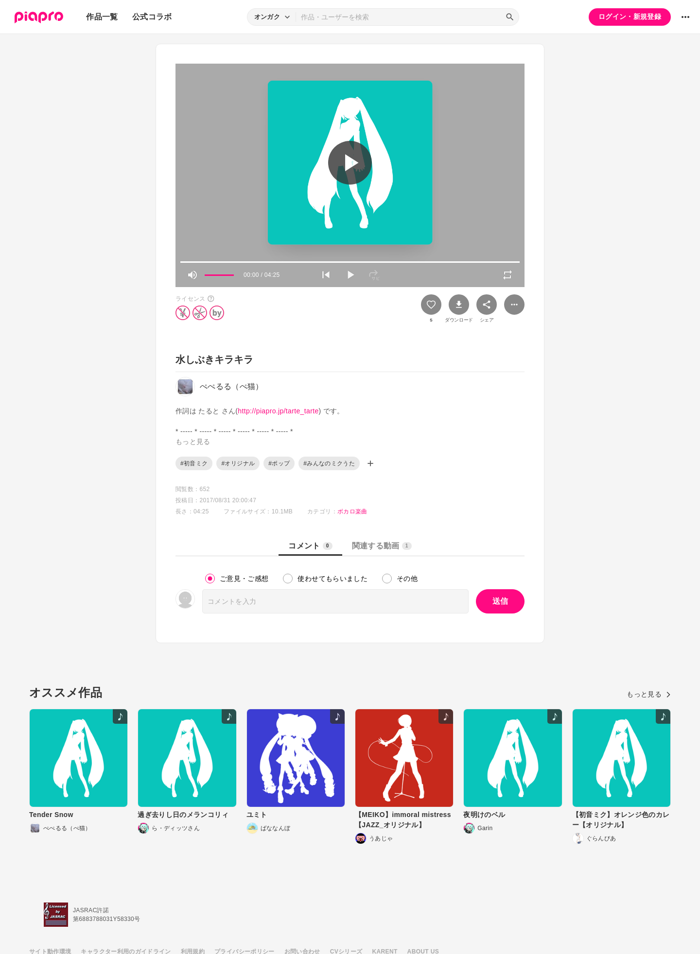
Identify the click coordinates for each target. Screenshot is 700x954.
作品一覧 (102, 17)
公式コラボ (152, 17)
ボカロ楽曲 (352, 511)
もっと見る (649, 694)
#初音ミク (194, 463)
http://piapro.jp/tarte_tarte (278, 411)
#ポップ (279, 463)
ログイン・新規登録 (629, 16)
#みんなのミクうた (329, 463)
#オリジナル (238, 463)
